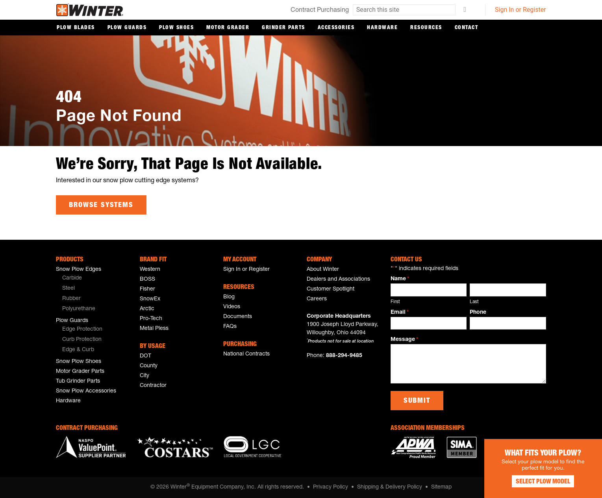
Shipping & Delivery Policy (389, 487)
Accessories (336, 28)
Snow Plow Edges (78, 269)
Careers (317, 299)
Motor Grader (227, 28)
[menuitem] (91, 279)
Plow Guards (127, 28)
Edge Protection (82, 329)
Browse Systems (101, 205)
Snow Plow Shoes (78, 362)
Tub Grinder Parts (78, 381)
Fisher (147, 289)
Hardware (382, 28)
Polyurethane (78, 309)
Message (404, 340)
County (148, 366)
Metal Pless (154, 328)
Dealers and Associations (338, 279)
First (395, 301)
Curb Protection (82, 339)
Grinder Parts (283, 28)
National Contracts (246, 354)
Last (474, 301)
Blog (229, 297)
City (144, 376)
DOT (145, 356)
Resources (426, 28)
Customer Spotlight (330, 289)
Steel (68, 288)
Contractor (153, 386)
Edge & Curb (78, 350)
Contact (466, 28)
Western (150, 269)
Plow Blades (76, 28)
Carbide (72, 278)
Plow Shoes (176, 28)
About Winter (323, 269)
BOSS (147, 279)
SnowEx (150, 299)
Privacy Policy (330, 487)
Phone (478, 312)
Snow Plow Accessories (86, 391)
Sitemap (441, 487)
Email (400, 313)
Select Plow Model (543, 482)
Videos (231, 307)
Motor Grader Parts (80, 371)
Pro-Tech (151, 319)
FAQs (230, 327)
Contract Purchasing (320, 10)
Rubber (71, 299)
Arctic (147, 309)
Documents (237, 317)
